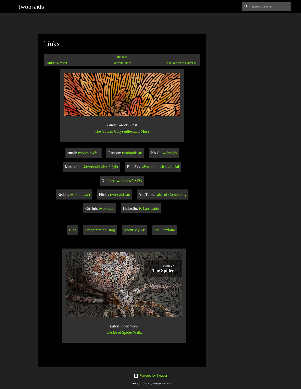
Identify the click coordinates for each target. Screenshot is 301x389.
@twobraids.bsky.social (160, 167)
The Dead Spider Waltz (124, 332)
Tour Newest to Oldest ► (181, 62)
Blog (72, 230)
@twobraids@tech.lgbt (100, 167)
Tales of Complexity (171, 194)
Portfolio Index (122, 62)
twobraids (31, 6)
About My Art (134, 230)
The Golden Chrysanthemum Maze (122, 131)
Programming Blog (100, 230)
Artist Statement (57, 62)
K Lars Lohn (149, 208)
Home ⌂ (122, 56)
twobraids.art (132, 153)
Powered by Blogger (150, 375)
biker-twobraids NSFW (124, 180)
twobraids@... (89, 153)
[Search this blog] (270, 6)
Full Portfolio (164, 230)
